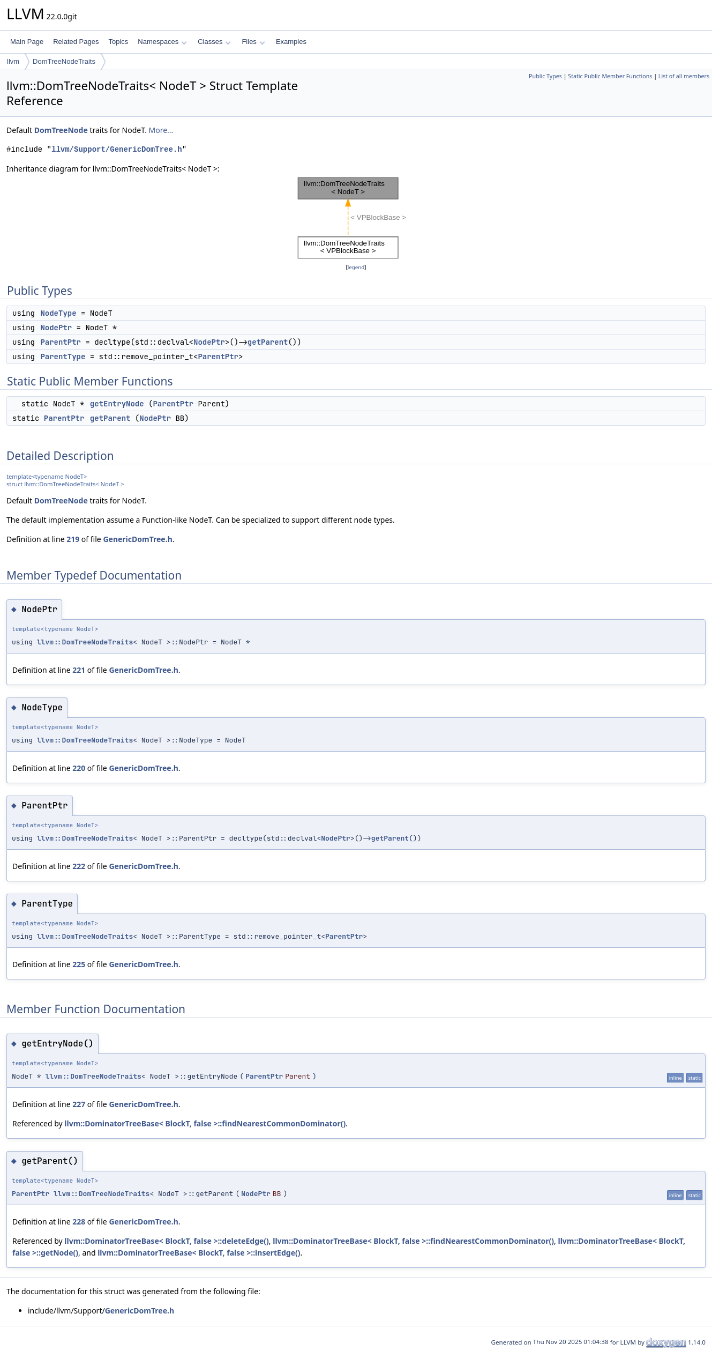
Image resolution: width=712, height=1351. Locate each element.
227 (78, 1104)
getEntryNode (117, 404)
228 (78, 1221)
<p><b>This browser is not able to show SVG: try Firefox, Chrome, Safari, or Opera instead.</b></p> (356, 218)
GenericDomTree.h (137, 539)
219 (72, 539)
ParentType (62, 356)
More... (161, 130)
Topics (118, 42)
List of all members (683, 76)
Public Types (545, 76)
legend (356, 267)
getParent (268, 342)
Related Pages (76, 42)
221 (78, 670)
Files (253, 42)
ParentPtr (60, 342)
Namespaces (162, 42)
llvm (13, 61)
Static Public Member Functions (610, 76)
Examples (291, 42)
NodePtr (56, 327)
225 (78, 964)
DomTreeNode (61, 130)
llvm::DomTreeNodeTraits (85, 642)
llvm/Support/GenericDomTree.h (116, 149)
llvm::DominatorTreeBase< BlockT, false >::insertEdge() (199, 1253)
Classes (214, 42)
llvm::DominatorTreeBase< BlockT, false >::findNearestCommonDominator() (205, 1123)
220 (78, 768)
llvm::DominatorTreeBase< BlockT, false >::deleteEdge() (166, 1241)
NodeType (58, 313)
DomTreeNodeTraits (64, 61)
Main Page (26, 42)
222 (78, 866)
